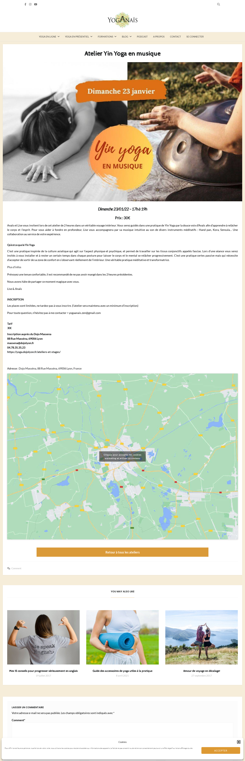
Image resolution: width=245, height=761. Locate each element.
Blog (125, 36)
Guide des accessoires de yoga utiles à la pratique (122, 671)
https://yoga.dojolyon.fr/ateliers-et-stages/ (34, 352)
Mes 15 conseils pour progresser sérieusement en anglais (43, 671)
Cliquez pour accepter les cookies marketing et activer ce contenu (122, 456)
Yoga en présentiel (77, 36)
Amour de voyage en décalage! (201, 671)
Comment (16, 568)
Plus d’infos (14, 267)
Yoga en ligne (47, 36)
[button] (238, 742)
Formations (105, 36)
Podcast (142, 36)
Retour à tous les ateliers (122, 552)
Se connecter (195, 36)
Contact (175, 36)
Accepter (220, 750)
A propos (159, 36)
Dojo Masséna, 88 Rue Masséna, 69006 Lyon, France (50, 368)
